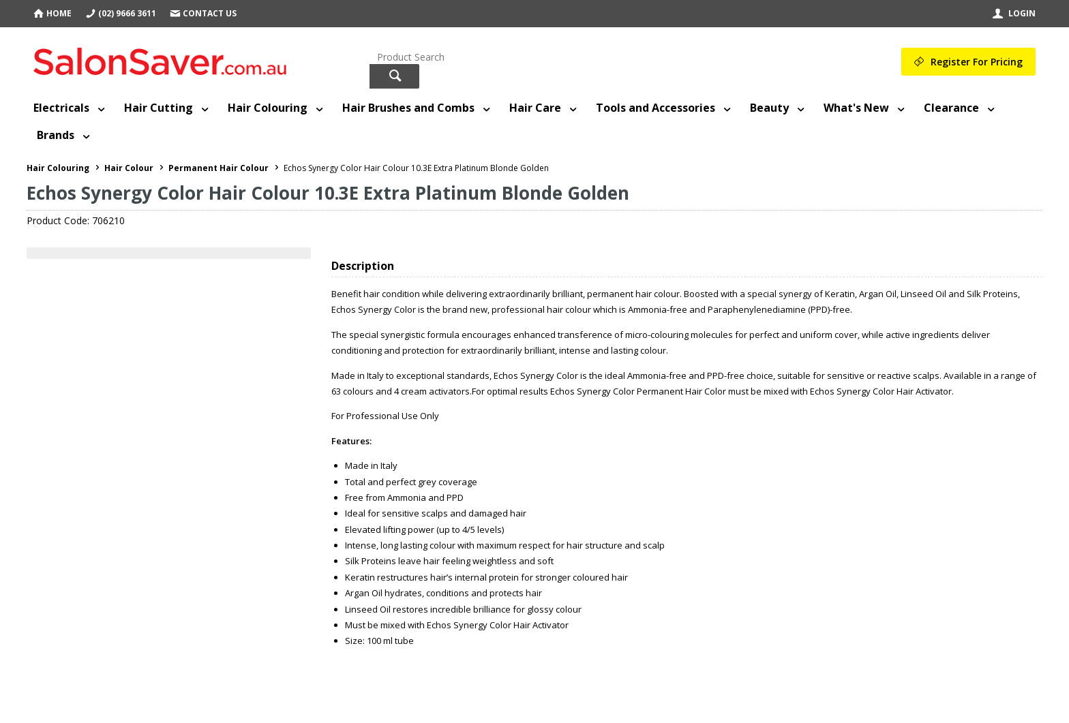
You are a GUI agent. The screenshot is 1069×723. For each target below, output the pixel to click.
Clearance (951, 107)
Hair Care (535, 107)
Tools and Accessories (655, 107)
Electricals (61, 107)
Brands (55, 134)
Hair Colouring (267, 107)
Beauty (769, 107)
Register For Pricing (977, 61)
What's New (856, 107)
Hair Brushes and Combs (408, 107)
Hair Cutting (158, 107)
